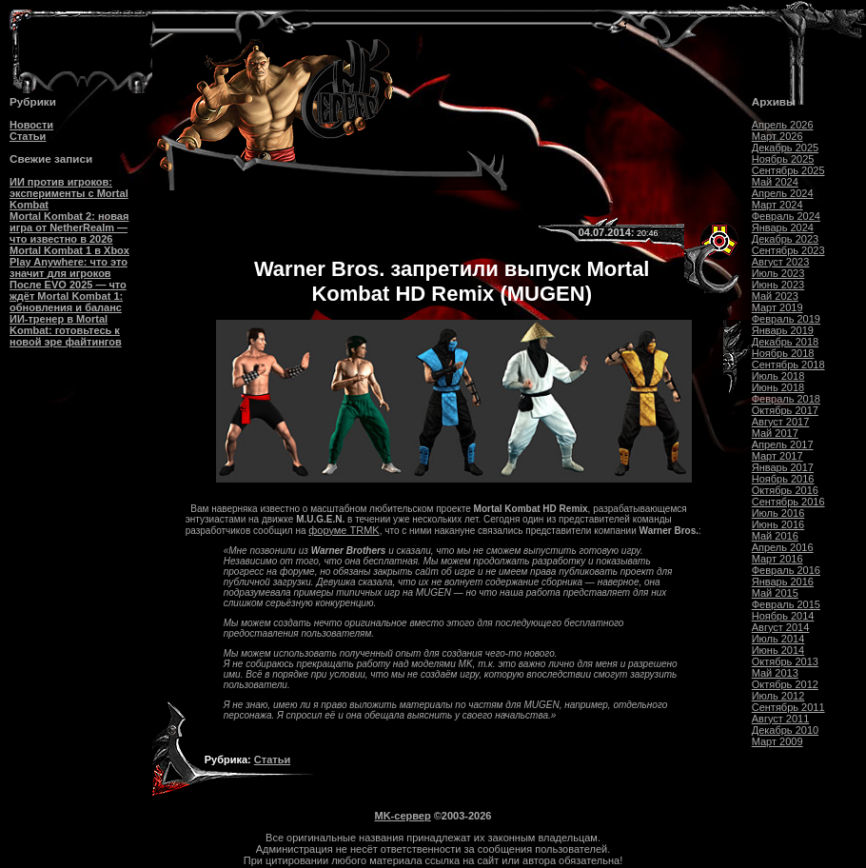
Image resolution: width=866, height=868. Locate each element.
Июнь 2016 (778, 524)
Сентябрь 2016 (788, 501)
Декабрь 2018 (785, 341)
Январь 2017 (783, 467)
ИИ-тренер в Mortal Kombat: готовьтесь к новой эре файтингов (66, 330)
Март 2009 (777, 741)
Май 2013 (775, 673)
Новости (31, 124)
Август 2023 (781, 261)
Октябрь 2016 (785, 490)
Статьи (28, 136)
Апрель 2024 (783, 193)
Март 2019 (777, 307)
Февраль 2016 (786, 570)
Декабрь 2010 (785, 730)
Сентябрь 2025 (788, 170)
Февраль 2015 (786, 604)
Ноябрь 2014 (783, 615)
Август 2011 (781, 718)
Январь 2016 (783, 581)
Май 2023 (775, 296)
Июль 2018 (778, 376)
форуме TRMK (343, 530)
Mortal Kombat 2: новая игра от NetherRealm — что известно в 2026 (69, 227)
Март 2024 (777, 204)
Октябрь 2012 (785, 684)
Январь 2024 (783, 227)
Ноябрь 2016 (783, 478)
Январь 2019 (783, 330)
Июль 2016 (778, 513)
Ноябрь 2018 (783, 353)
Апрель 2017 (783, 444)
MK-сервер (403, 815)
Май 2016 (775, 536)
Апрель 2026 (783, 124)
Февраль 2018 (786, 398)
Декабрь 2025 (785, 147)
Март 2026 (777, 136)
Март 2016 (777, 558)
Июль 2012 (778, 695)
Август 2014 (781, 627)
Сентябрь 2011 (788, 707)
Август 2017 (781, 421)
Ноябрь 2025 (783, 159)
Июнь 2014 (778, 650)
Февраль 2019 (786, 319)
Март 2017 (777, 456)
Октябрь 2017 (785, 410)
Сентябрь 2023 (788, 250)
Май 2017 (775, 433)
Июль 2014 (778, 638)
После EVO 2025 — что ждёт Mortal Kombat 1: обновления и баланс (68, 296)
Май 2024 (775, 181)
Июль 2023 (778, 273)
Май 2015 (775, 593)
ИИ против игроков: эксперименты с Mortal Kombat (69, 193)
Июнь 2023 (778, 284)
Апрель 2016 (783, 547)
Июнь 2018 (778, 387)
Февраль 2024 (786, 216)
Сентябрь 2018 (788, 364)
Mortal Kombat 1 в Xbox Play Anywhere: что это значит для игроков (69, 262)
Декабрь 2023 (785, 239)
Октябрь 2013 (785, 661)
